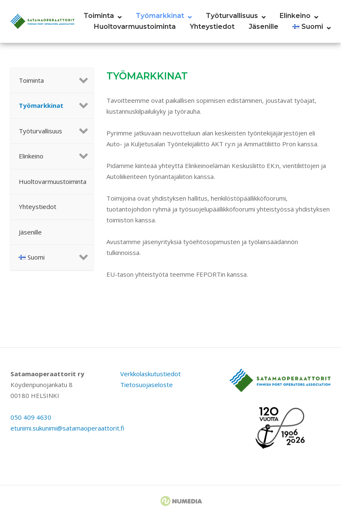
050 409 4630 (30, 417)
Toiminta (98, 16)
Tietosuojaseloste (146, 384)
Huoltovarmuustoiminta (135, 27)
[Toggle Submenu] (78, 80)
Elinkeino (295, 16)
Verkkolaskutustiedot (150, 374)
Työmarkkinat (160, 16)
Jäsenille (263, 27)
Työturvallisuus (232, 16)
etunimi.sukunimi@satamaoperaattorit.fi (67, 428)
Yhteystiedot (212, 27)
